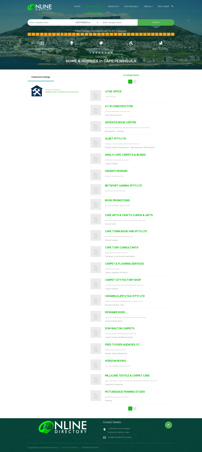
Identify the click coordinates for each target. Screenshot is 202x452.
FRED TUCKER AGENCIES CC (122, 344)
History (148, 6)
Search (156, 22)
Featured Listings (41, 77)
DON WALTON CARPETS (119, 328)
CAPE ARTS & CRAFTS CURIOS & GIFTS (129, 215)
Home (77, 6)
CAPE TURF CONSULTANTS (121, 247)
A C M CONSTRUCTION (119, 106)
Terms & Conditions (69, 447)
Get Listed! (163, 6)
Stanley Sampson (53, 89)
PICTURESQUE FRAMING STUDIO (125, 391)
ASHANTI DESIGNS (116, 171)
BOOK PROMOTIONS (117, 200)
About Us (113, 6)
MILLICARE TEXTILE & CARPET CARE (127, 375)
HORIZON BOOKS (115, 360)
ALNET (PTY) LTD (115, 138)
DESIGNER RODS (115, 312)
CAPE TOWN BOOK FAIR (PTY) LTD (126, 231)
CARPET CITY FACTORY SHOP (123, 279)
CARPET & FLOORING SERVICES (124, 263)
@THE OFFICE (113, 91)
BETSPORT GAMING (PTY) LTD (123, 185)
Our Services (131, 6)
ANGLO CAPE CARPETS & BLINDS (125, 154)
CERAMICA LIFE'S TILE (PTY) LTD (125, 296)
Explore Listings (94, 6)
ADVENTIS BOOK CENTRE (120, 122)
